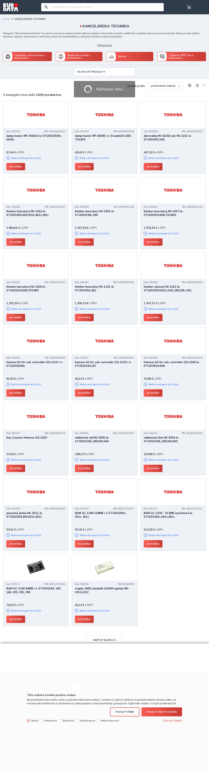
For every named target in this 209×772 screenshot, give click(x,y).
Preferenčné (50, 720)
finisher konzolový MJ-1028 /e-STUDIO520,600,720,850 (26, 288)
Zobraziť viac (104, 45)
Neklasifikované (110, 720)
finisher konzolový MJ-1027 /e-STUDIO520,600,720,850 (163, 213)
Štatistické (68, 720)
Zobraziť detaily (172, 721)
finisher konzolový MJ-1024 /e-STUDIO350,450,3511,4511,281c (27, 213)
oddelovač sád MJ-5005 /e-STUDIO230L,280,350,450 (92, 439)
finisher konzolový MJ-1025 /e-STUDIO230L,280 (95, 213)
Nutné (34, 720)
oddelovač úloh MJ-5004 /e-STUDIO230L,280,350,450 (161, 439)
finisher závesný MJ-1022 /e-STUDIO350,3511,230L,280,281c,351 (168, 288)
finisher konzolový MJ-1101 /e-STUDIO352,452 (95, 288)
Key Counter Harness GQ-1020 (26, 438)
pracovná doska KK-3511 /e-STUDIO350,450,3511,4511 (24, 515)
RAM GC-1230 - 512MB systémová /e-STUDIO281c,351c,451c (168, 515)
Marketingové (87, 720)
